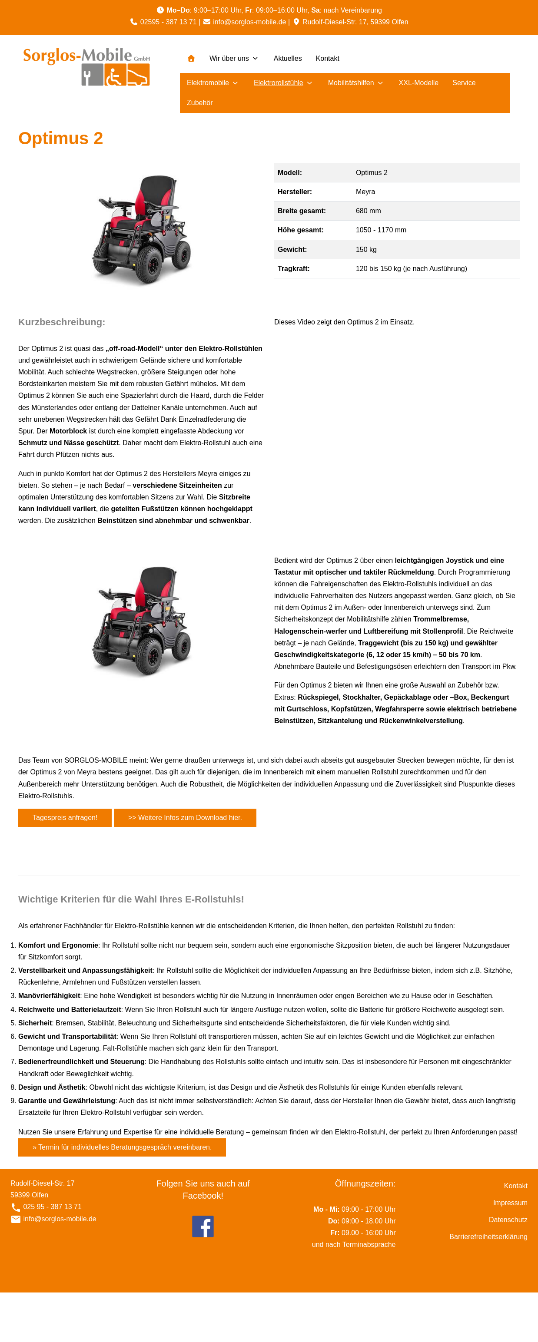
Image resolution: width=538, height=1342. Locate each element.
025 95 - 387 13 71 (51, 1206)
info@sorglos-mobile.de (249, 22)
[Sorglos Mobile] (86, 68)
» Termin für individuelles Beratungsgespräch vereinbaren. (122, 1147)
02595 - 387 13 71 (168, 22)
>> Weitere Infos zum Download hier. (185, 817)
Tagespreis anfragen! (65, 817)
